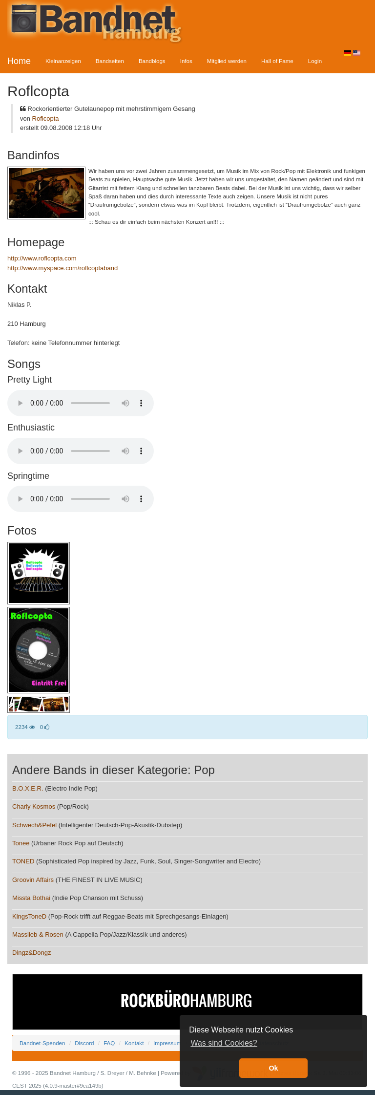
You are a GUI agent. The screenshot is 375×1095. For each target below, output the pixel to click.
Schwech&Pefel (34, 825)
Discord (84, 1043)
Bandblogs (152, 61)
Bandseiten (110, 61)
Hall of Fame (277, 61)
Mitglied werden (227, 61)
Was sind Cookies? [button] (223, 1043)
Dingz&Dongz (31, 952)
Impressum (167, 1043)
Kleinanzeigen (63, 61)
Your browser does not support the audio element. (80, 403)
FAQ (109, 1043)
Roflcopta (45, 118)
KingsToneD (29, 916)
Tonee (20, 843)
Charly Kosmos (33, 806)
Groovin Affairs (33, 879)
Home (19, 61)
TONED (23, 861)
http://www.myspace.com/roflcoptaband (62, 268)
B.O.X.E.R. (27, 788)
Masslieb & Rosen (37, 934)
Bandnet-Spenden (42, 1043)
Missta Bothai (31, 898)
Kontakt (134, 1043)
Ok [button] (273, 1068)
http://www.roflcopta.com (42, 258)
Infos (186, 61)
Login (315, 61)
